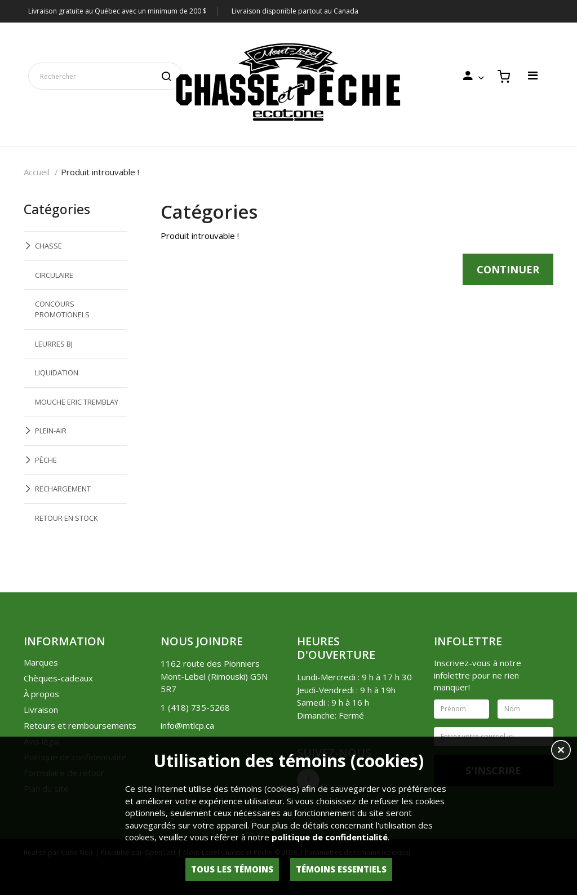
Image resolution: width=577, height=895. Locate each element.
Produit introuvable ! (100, 172)
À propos (41, 694)
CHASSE (48, 246)
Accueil (37, 172)
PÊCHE (46, 460)
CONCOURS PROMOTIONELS (62, 309)
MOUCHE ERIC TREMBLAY (76, 402)
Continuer (508, 269)
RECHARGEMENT (63, 489)
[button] (561, 751)
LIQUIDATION (56, 372)
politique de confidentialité (330, 837)
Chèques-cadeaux (58, 678)
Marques (41, 662)
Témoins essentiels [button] (341, 869)
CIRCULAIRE (54, 275)
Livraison (41, 710)
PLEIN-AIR (50, 431)
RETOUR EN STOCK (66, 518)
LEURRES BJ (54, 344)
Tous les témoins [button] (232, 869)
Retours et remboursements (80, 725)
